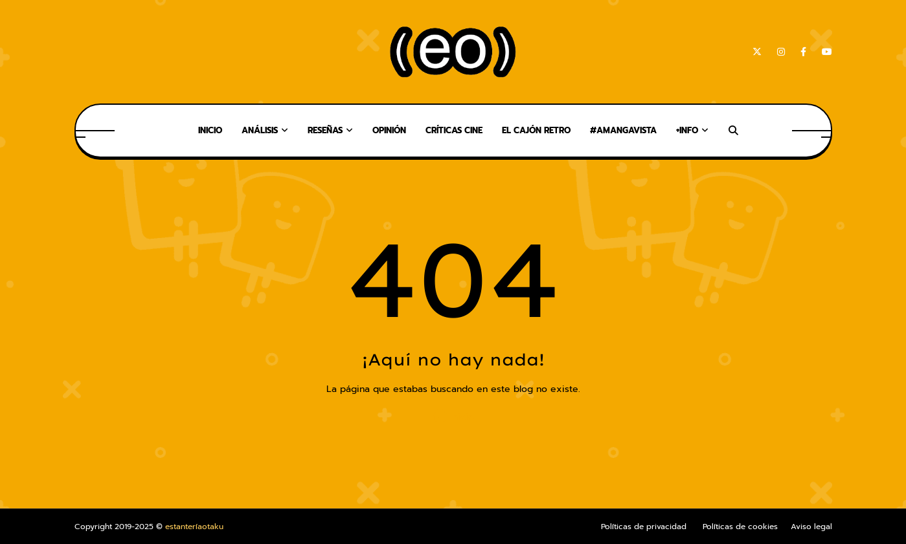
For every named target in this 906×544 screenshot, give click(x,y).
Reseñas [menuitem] (325, 130)
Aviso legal (811, 526)
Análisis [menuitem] (260, 130)
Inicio (453, 416)
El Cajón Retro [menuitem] (536, 130)
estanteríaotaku (194, 526)
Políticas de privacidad (643, 526)
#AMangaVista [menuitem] (623, 130)
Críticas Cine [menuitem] (453, 130)
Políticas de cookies (740, 526)
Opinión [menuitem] (389, 130)
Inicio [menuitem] (210, 130)
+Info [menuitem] (687, 130)
